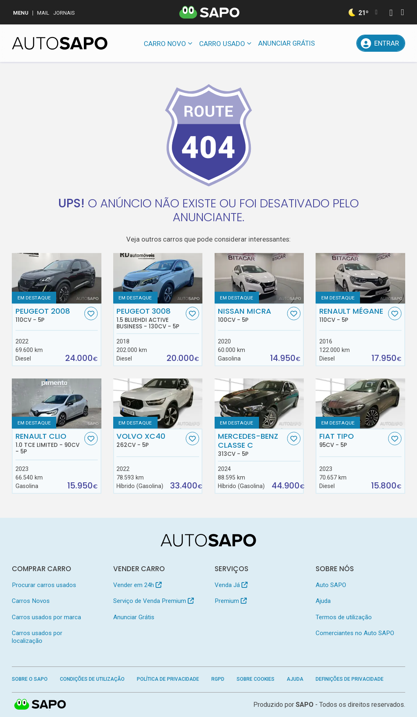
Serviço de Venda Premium (153, 601)
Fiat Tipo (352, 440)
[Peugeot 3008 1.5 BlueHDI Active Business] (157, 278)
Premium (231, 601)
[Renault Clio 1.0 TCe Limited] (56, 403)
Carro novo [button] (165, 44)
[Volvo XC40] (157, 403)
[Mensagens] (327, 43)
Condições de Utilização (92, 679)
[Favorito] (91, 313)
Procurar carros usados (44, 585)
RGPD (217, 679)
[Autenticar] (391, 14)
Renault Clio (49, 443)
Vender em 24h (137, 585)
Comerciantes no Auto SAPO (355, 633)
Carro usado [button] (222, 44)
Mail (43, 12)
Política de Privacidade (168, 679)
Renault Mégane (352, 315)
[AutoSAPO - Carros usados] (60, 43)
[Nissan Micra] (259, 278)
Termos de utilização (344, 617)
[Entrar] (380, 43)
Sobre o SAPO (30, 679)
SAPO (305, 704)
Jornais (64, 12)
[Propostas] (346, 43)
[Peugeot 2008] (56, 278)
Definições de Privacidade (350, 679)
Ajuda (323, 601)
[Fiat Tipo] (360, 403)
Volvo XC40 (150, 440)
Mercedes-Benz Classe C (251, 444)
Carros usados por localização (37, 636)
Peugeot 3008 (150, 318)
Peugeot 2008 (49, 315)
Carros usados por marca (46, 617)
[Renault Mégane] (360, 278)
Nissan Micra (251, 315)
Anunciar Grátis (286, 43)
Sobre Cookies (255, 679)
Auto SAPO (331, 585)
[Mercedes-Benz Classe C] (259, 403)
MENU (21, 12)
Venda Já (231, 585)
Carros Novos (31, 601)
